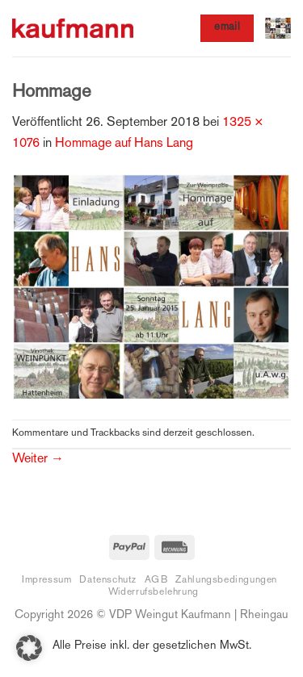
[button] (278, 28)
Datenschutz (108, 580)
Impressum (47, 580)
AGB (156, 580)
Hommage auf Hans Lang (124, 144)
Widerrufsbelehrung (153, 592)
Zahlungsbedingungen (226, 580)
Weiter (38, 459)
